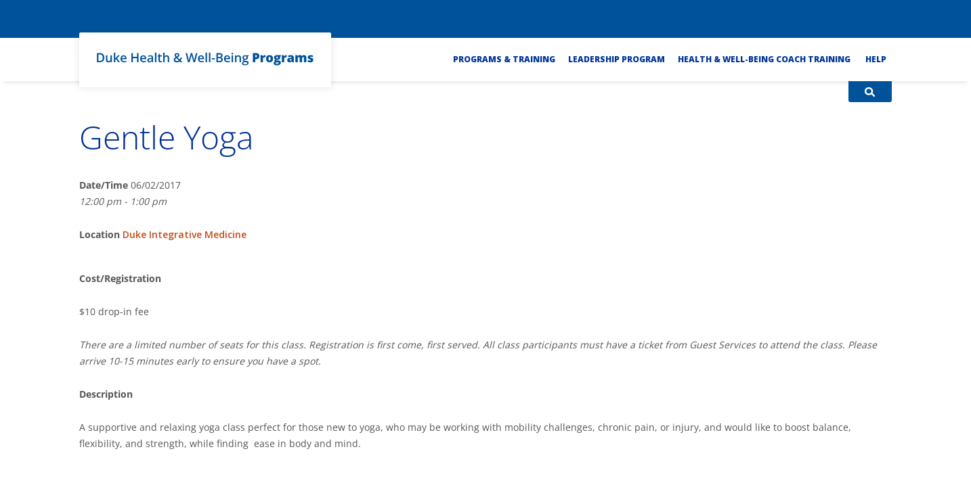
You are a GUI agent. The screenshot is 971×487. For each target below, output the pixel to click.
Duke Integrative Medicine (184, 234)
